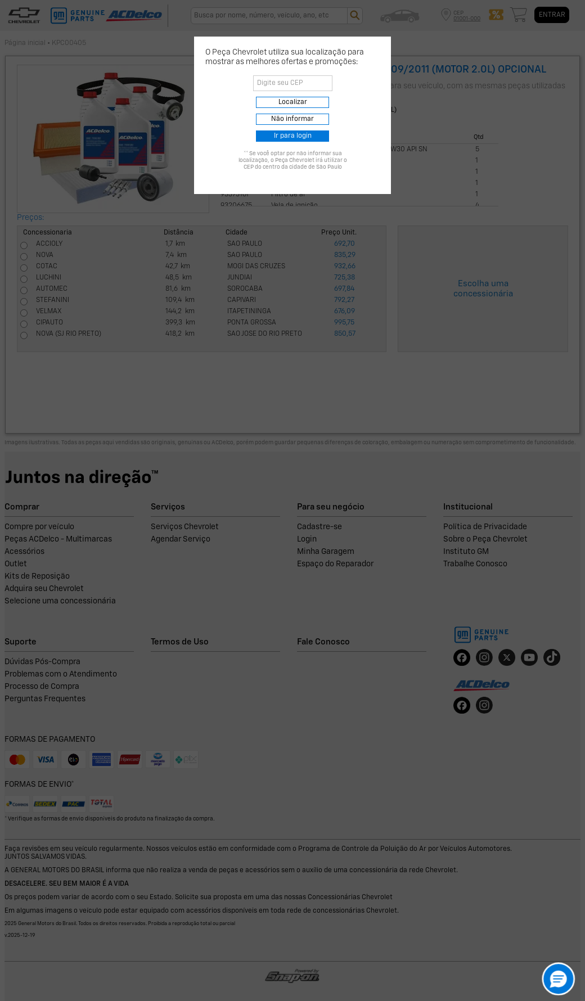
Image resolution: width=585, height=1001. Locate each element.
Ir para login (293, 136)
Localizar (292, 102)
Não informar (292, 119)
